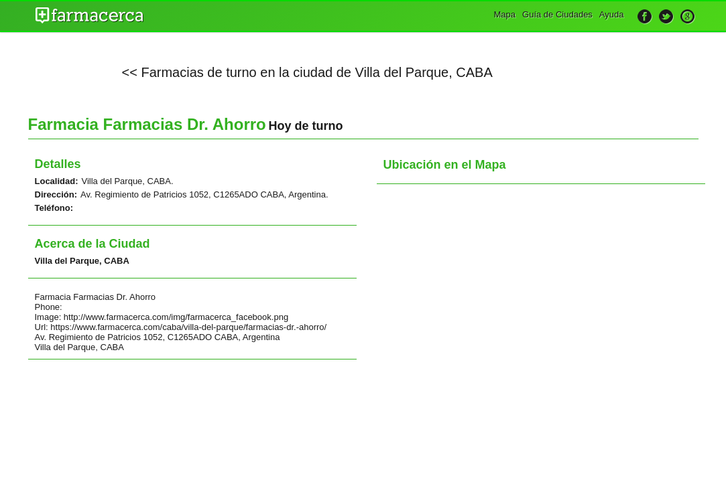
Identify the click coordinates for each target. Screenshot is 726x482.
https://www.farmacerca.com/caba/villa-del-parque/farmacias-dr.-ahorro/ (188, 327)
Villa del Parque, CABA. (128, 181)
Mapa (505, 14)
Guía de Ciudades (557, 14)
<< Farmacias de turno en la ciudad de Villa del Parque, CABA (307, 72)
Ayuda (611, 14)
